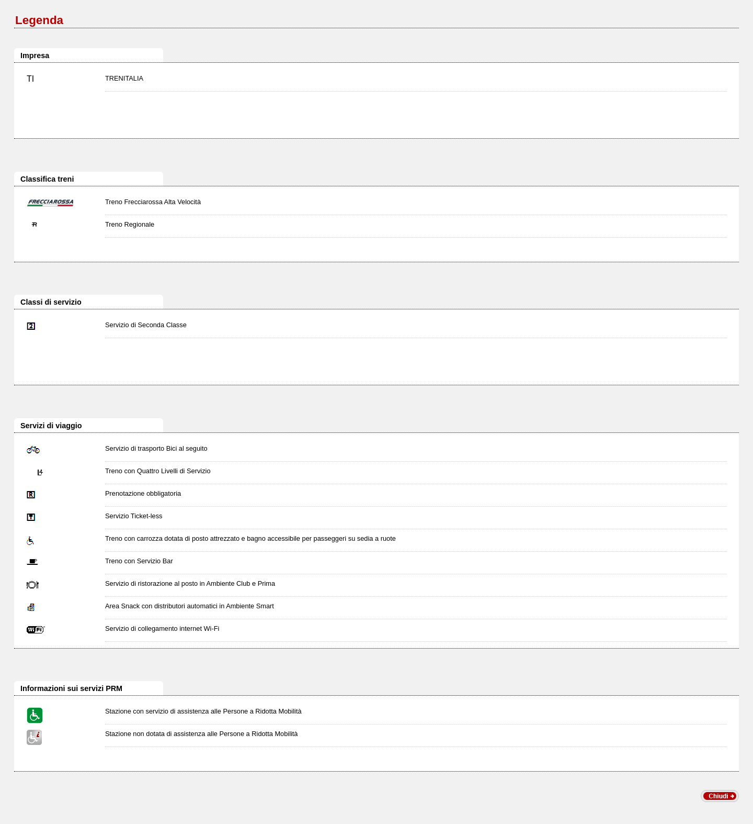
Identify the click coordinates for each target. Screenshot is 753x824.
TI (30, 78)
